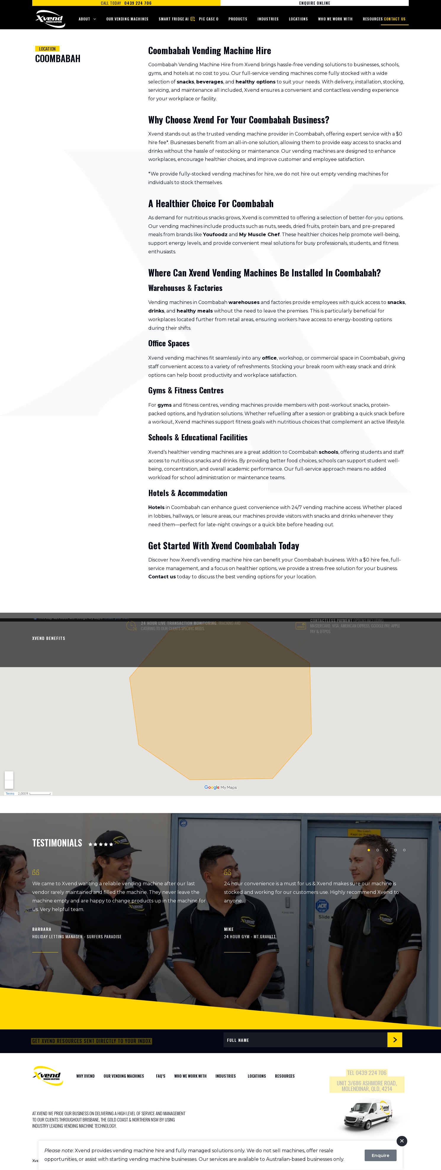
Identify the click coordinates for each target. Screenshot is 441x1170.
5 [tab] (404, 850)
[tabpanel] (124, 910)
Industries (268, 18)
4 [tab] (395, 850)
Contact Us (395, 18)
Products (237, 18)
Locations (298, 18)
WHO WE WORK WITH (190, 1076)
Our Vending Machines (127, 18)
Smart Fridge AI (174, 18)
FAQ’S (160, 1076)
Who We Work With (335, 18)
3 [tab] (386, 850)
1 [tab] (369, 850)
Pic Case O (208, 18)
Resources (373, 18)
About (84, 18)
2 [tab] (377, 850)
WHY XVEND (85, 1076)
